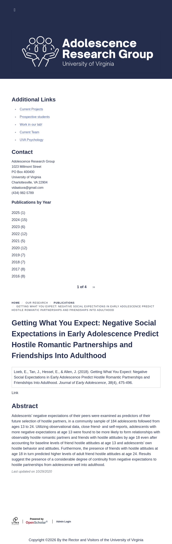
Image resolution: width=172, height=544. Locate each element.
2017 (16, 269)
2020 (16, 248)
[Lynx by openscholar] (19, 521)
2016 (16, 276)
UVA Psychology (31, 140)
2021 (16, 241)
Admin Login (63, 521)
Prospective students (35, 117)
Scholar (37, 521)
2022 (16, 234)
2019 (16, 255)
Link (15, 393)
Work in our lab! (31, 124)
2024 (16, 220)
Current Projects (31, 109)
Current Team (29, 132)
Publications (64, 302)
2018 (16, 262)
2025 (16, 213)
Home (16, 302)
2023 (16, 227)
